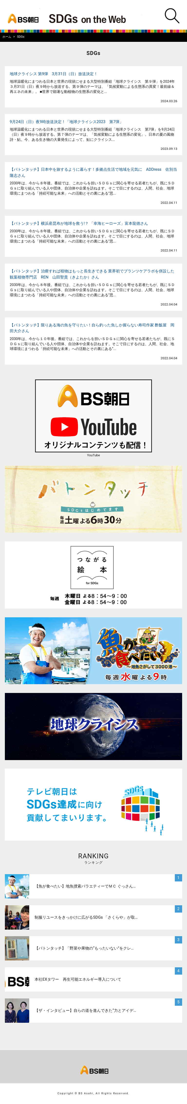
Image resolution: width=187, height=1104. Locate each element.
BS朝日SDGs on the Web (92, 17)
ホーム (6, 36)
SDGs (20, 36)
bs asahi (22, 15)
